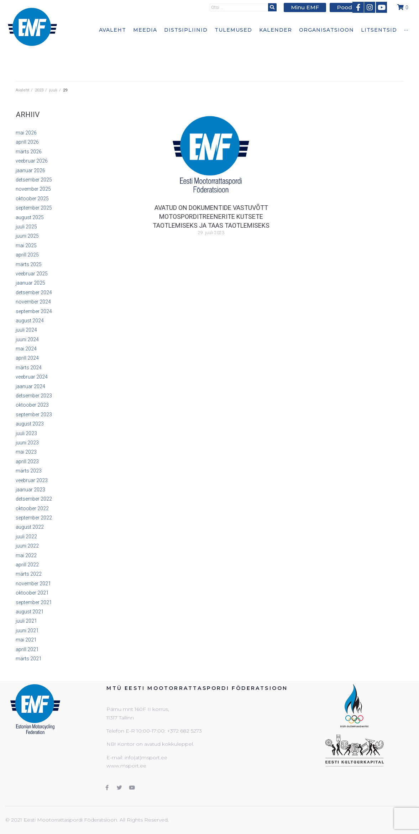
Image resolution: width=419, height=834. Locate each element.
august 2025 (30, 217)
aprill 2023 (27, 461)
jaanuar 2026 (30, 170)
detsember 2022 (34, 499)
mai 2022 (26, 555)
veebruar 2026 (32, 161)
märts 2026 (29, 151)
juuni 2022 (27, 546)
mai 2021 (26, 640)
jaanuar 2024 (30, 386)
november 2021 (33, 583)
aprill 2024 (27, 358)
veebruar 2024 (32, 377)
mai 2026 (26, 133)
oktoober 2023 (32, 405)
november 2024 (33, 302)
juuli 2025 (26, 226)
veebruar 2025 (32, 273)
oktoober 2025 (32, 198)
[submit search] (277, 7)
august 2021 (30, 611)
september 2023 (34, 414)
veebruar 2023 (32, 480)
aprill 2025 (27, 255)
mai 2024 (26, 349)
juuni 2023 (27, 442)
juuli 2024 (26, 330)
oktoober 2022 (32, 508)
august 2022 (30, 527)
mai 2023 (26, 452)
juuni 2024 (27, 339)
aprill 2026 (27, 142)
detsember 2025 (34, 180)
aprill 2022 (27, 565)
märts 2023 (29, 471)
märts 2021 (29, 658)
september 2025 (34, 208)
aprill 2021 (27, 649)
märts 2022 (29, 574)
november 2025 (33, 189)
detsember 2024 (34, 292)
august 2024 (30, 320)
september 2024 (34, 311)
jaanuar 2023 (30, 489)
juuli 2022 (26, 536)
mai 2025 (26, 245)
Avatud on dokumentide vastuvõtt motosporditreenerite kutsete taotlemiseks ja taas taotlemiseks (211, 216)
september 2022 (34, 518)
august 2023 (30, 424)
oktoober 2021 (32, 593)
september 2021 (34, 602)
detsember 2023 (34, 395)
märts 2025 (29, 264)
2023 (39, 90)
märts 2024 (29, 367)
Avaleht (22, 90)
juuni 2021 (27, 630)
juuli (53, 90)
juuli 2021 (26, 621)
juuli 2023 (26, 433)
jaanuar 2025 (30, 283)
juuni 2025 (27, 236)
